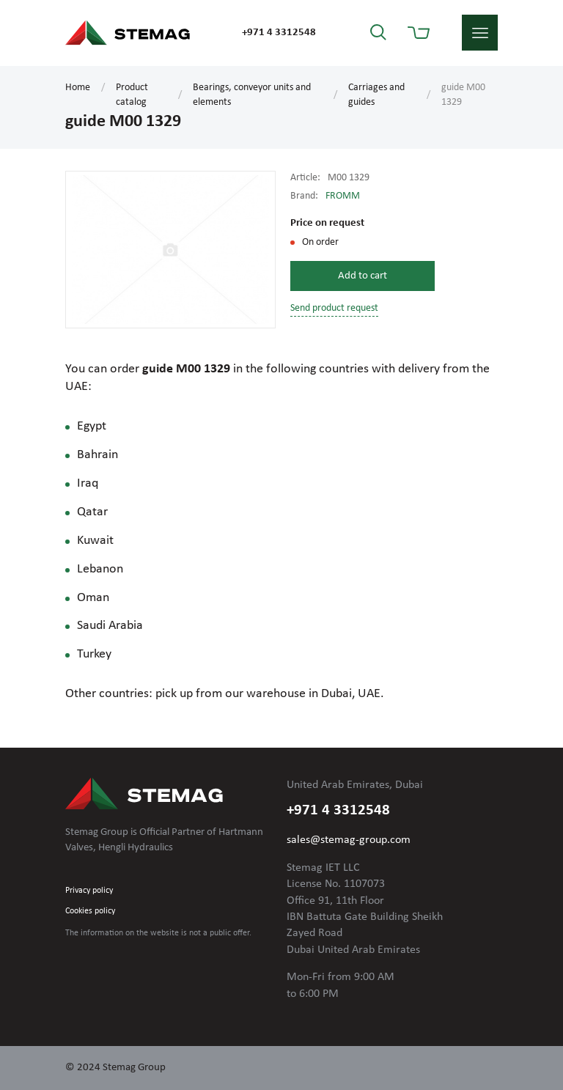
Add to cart (362, 275)
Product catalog (132, 95)
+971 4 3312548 (279, 32)
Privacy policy (89, 890)
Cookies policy (90, 911)
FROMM (342, 196)
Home (77, 87)
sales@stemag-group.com (349, 840)
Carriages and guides (376, 95)
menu (480, 33)
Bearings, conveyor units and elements (252, 95)
